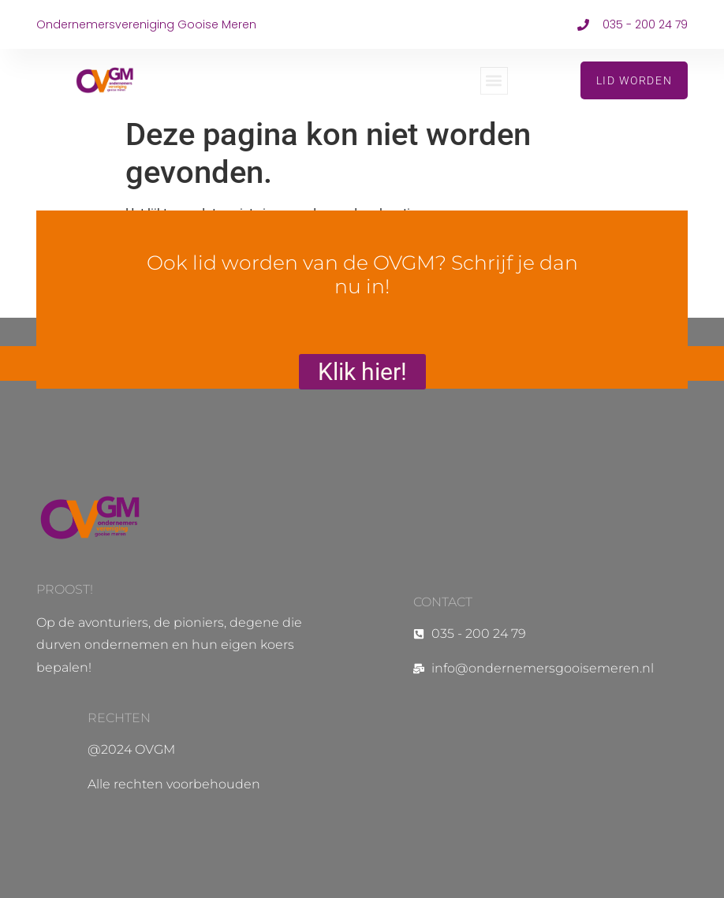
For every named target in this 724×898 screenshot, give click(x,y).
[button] (494, 81)
